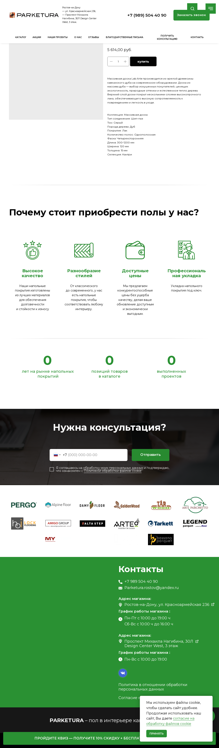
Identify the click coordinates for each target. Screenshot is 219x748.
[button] (192, 8)
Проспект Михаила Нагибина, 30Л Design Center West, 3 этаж (158, 643)
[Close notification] (209, 699)
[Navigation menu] (210, 8)
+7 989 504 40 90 (141, 581)
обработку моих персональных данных (113, 468)
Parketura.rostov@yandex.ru (151, 587)
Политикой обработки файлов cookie (113, 471)
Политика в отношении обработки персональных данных (152, 687)
